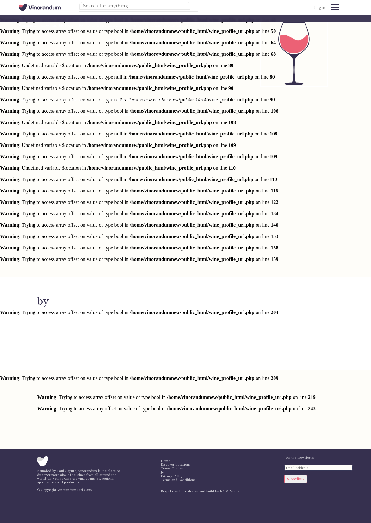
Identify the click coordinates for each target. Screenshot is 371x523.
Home (165, 461)
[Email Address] (318, 468)
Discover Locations (175, 465)
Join (164, 472)
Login (319, 7)
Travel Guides (172, 468)
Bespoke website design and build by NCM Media (200, 491)
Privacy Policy (172, 476)
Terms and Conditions (178, 480)
